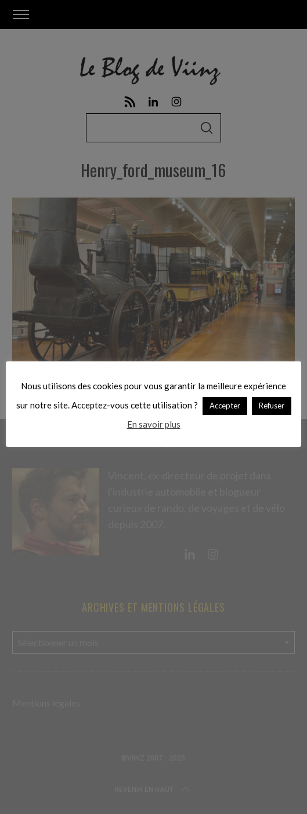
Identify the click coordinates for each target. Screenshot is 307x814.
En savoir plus (153, 424)
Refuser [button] (271, 405)
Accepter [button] (225, 405)
